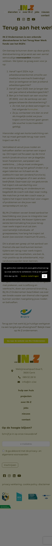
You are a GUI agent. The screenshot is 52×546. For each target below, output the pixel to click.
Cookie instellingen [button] (23, 278)
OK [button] (37, 278)
